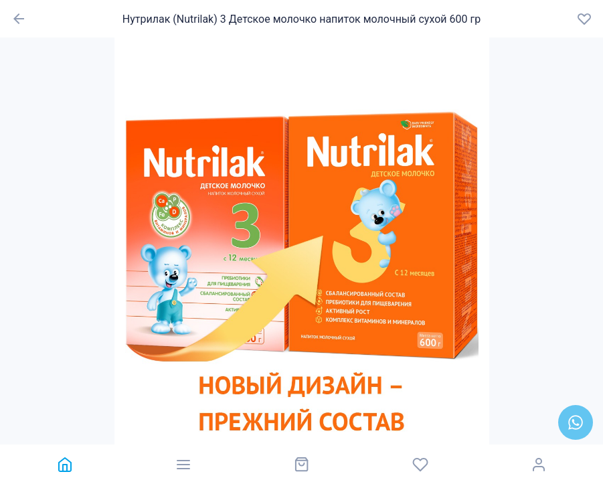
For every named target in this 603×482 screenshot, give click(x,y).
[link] (64, 463)
